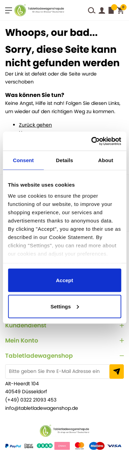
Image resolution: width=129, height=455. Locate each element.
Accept (64, 280)
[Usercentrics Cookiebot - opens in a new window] (91, 141)
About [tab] (105, 160)
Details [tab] (64, 160)
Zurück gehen (35, 124)
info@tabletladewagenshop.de (41, 408)
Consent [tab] (23, 160)
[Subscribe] (116, 371)
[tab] (64, 325)
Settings (65, 306)
